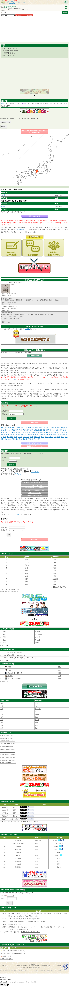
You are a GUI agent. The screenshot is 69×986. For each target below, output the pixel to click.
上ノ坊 (27, 562)
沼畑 (7, 434)
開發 (26, 573)
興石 (64, 430)
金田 (1, 704)
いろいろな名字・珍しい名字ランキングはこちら (35, 482)
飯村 (34, 434)
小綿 (50, 434)
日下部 (20, 437)
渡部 (2, 432)
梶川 (1, 707)
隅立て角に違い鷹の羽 (14, 674)
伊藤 (24, 430)
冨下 (58, 432)
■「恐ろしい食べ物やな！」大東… (8, 753)
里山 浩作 (5, 814)
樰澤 (52, 432)
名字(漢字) (4, 411)
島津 (27, 430)
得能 (54, 584)
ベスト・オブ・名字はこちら (35, 485)
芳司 (33, 427)
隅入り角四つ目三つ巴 (14, 668)
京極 (5, 432)
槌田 (26, 579)
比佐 (38, 437)
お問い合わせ (43, 961)
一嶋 (8, 430)
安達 (4, 437)
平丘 (22, 432)
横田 (21, 434)
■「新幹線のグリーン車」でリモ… (8, 755)
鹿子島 (37, 715)
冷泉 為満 (18, 860)
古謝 (9, 439)
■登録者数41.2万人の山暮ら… (7, 733)
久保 (20, 430)
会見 (46, 437)
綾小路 (39, 430)
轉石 (11, 437)
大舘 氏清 (18, 848)
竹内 (1, 712)
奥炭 (19, 432)
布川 (26, 432)
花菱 (8, 662)
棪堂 (36, 699)
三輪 (44, 427)
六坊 (40, 427)
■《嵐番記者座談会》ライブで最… (8, 750)
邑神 (57, 430)
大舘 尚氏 (18, 854)
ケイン (37, 707)
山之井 (52, 427)
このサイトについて (5, 961)
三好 (25, 427)
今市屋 (30, 434)
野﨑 (59, 674)
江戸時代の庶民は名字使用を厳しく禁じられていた (20, 653)
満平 (36, 721)
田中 (29, 427)
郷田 (59, 668)
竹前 (54, 565)
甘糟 (5, 439)
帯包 (58, 437)
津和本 (48, 432)
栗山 (13, 432)
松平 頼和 (5, 809)
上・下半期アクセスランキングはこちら (34, 490)
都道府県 (3, 891)
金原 (36, 427)
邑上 (38, 627)
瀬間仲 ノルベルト (18, 839)
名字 (2, 894)
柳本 (36, 701)
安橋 (41, 432)
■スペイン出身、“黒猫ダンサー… (7, 747)
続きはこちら (16, 589)
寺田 (13, 439)
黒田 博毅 (18, 862)
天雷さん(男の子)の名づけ (34, 443)
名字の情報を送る (5, 122)
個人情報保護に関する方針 (27, 961)
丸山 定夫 (5, 803)
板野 (11, 434)
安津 (1, 710)
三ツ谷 (15, 434)
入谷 (59, 671)
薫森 (20, 439)
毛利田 (63, 427)
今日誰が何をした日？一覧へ (30, 927)
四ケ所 (51, 437)
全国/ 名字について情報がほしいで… (13, 949)
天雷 (2, 103)
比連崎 (25, 439)
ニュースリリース (15, 961)
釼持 (4, 430)
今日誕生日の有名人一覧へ (34, 493)
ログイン (27, 329)
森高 (54, 434)
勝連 (36, 718)
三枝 (59, 662)
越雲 (54, 582)
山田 (55, 437)
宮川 (47, 430)
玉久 (63, 434)
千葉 (4, 627)
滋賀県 (24, 103)
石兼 (31, 430)
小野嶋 (39, 630)
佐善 (1, 699)
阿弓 (42, 437)
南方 (58, 427)
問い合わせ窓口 (22, 229)
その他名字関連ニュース (8, 758)
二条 (1, 723)
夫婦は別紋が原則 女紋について (14, 650)
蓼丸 (16, 430)
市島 (41, 434)
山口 (25, 434)
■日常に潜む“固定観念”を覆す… (7, 731)
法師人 (27, 565)
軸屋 (35, 430)
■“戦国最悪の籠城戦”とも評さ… (7, 736)
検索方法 (4, 414)
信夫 (1, 701)
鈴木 (26, 568)
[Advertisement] (34, 29)
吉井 (35, 439)
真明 (5, 427)
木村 (57, 434)
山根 (2, 439)
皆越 (1, 718)
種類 (2, 460)
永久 (53, 430)
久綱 (9, 427)
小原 (13, 427)
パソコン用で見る (30, 959)
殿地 (36, 723)
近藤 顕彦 (18, 842)
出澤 (4, 638)
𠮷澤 (4, 633)
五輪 (21, 427)
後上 (4, 635)
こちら (14, 379)
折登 (2, 427)
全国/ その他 (5, 952)
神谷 (44, 430)
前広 (1, 721)
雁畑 (38, 635)
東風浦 (46, 434)
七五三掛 (55, 579)
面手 (54, 568)
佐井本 (37, 710)
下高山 (17, 427)
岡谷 (38, 439)
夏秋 (35, 437)
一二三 (12, 430)
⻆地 (8, 437)
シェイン (38, 704)
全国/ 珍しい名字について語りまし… (13, 946)
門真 (60, 430)
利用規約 (37, 961)
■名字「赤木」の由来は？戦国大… (8, 739)
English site (37, 962)
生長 (65, 432)
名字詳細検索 (34, 422)
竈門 (15, 437)
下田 (9, 432)
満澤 (31, 437)
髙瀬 (30, 432)
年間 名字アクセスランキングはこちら (34, 487)
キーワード (5, 458)
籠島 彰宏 (18, 836)
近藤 (27, 437)
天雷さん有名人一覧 (34, 216)
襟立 (47, 427)
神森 (38, 633)
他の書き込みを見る (6, 954)
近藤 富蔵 (5, 806)
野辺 (24, 437)
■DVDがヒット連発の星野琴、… (7, 742)
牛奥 (59, 666)
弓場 (61, 432)
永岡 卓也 (18, 845)
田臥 (38, 434)
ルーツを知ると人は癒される (13, 648)
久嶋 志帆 (5, 811)
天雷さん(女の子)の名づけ (34, 446)
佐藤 (26, 559)
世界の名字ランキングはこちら (34, 495)
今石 (29, 439)
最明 (16, 439)
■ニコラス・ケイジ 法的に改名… (7, 744)
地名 (33, 432)
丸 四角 (10, 671)
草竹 (37, 432)
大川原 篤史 (18, 851)
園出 (36, 712)
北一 (62, 437)
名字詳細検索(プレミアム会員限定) (24, 15)
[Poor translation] (6, 980)
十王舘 (3, 434)
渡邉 (66, 437)
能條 (26, 576)
